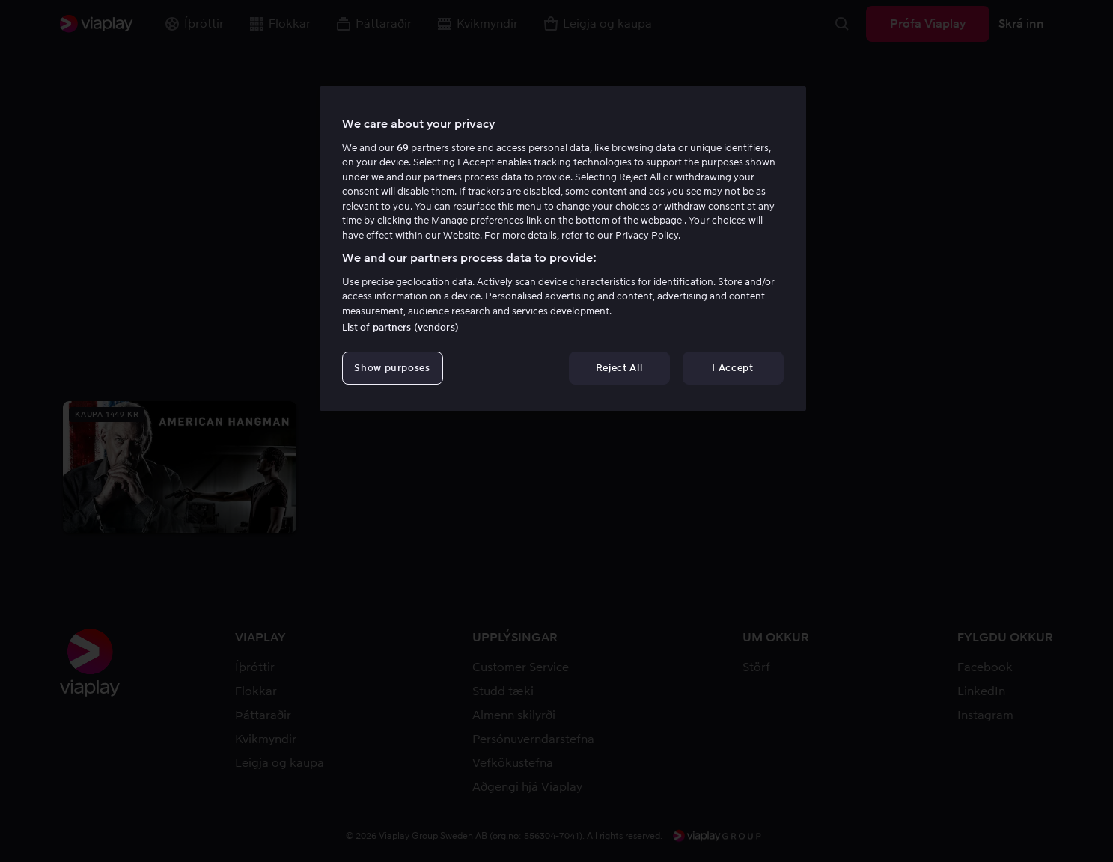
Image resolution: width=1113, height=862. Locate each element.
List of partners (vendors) (400, 327)
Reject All (619, 367)
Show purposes (392, 367)
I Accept (732, 367)
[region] (563, 248)
